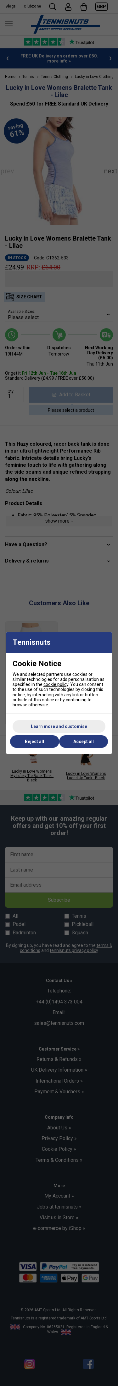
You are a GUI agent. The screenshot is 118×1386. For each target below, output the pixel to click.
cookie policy (55, 684)
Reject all (34, 741)
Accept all (83, 741)
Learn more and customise (59, 726)
